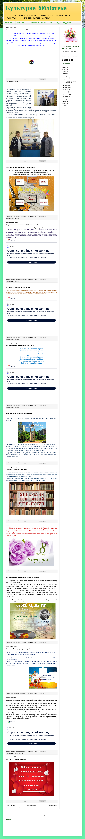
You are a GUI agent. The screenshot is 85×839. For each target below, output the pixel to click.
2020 (64, 73)
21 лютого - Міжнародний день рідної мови (19, 649)
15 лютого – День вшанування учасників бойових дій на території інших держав (31, 700)
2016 (64, 103)
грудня (66, 78)
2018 (64, 99)
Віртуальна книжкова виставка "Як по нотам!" (21, 167)
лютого (67, 96)
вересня (67, 87)
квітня (66, 91)
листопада (68, 85)
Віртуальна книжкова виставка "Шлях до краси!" (22, 225)
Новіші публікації (10, 805)
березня (67, 94)
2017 (64, 101)
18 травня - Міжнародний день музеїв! (18, 287)
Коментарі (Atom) (18, 808)
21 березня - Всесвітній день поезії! (17, 469)
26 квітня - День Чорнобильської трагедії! (19, 413)
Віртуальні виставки (14, 81)
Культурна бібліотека (36, 8)
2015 (64, 105)
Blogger (46, 815)
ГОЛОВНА (9, 23)
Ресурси (21, 753)
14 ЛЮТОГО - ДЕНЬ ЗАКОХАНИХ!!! (18, 759)
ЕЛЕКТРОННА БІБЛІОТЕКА (40, 23)
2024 (64, 67)
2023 (64, 69)
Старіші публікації (52, 805)
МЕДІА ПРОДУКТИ (64, 23)
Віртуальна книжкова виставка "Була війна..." (21, 345)
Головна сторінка (31, 805)
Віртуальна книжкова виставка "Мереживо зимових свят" (24, 30)
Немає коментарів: (32, 79)
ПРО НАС (21, 23)
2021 (64, 71)
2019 (64, 76)
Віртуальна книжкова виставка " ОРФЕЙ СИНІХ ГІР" (23, 577)
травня (67, 89)
